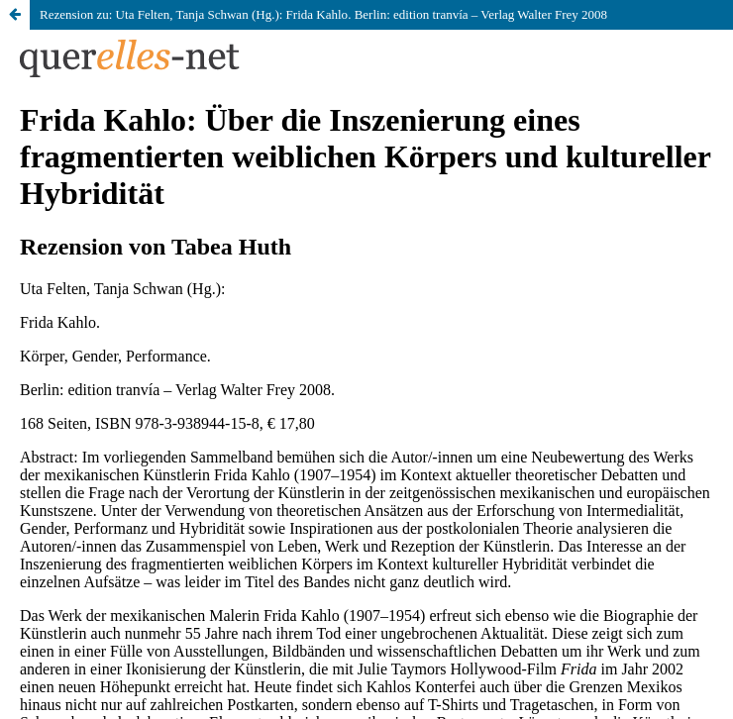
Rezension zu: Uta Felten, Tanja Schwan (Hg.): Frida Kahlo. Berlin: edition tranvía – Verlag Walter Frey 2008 (323, 14)
